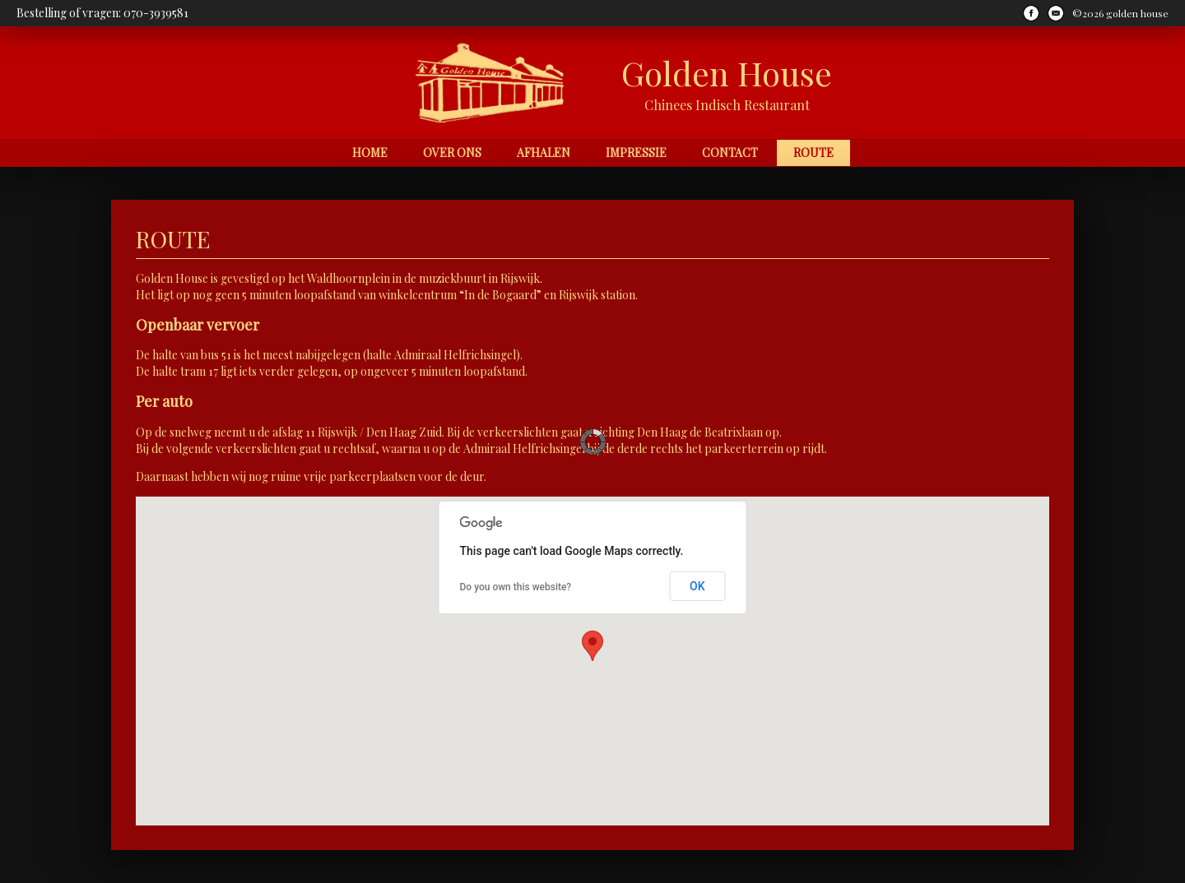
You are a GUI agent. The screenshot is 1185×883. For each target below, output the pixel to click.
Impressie (636, 152)
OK (697, 586)
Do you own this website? (516, 587)
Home (370, 152)
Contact (730, 152)
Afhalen (543, 152)
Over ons (452, 152)
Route (813, 152)
